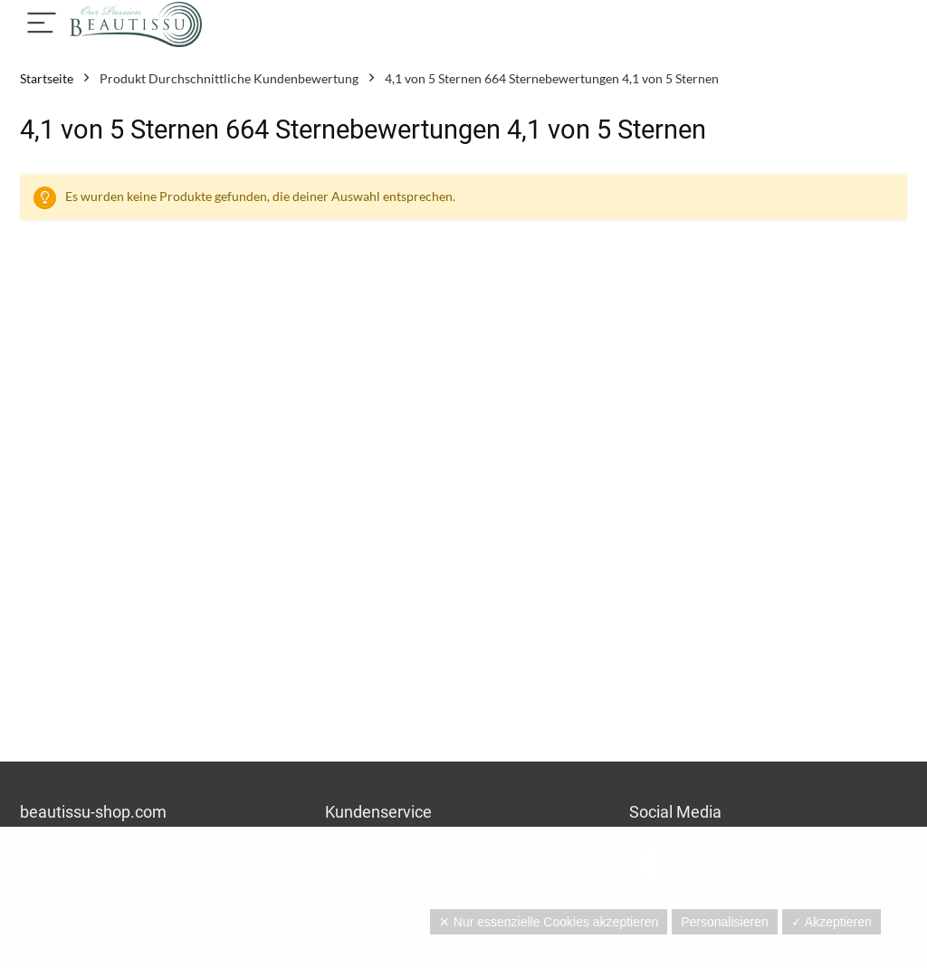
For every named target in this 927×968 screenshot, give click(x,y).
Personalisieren (725, 922)
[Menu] (41, 24)
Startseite (46, 78)
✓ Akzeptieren (831, 922)
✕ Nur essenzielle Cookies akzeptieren (548, 922)
